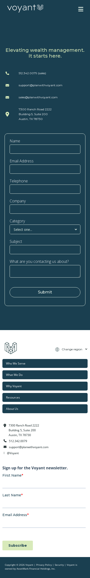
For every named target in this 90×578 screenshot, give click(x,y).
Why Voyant (14, 386)
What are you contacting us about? (39, 261)
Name (15, 141)
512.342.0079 (18, 441)
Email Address (22, 161)
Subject (16, 241)
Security (59, 564)
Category (17, 221)
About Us (12, 409)
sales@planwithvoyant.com (38, 97)
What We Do (14, 375)
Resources (13, 397)
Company (18, 201)
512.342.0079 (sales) (32, 73)
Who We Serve (15, 363)
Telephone (19, 181)
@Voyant (13, 453)
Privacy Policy (44, 564)
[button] (81, 9)
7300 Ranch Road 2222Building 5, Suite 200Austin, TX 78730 (35, 114)
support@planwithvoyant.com (40, 85)
